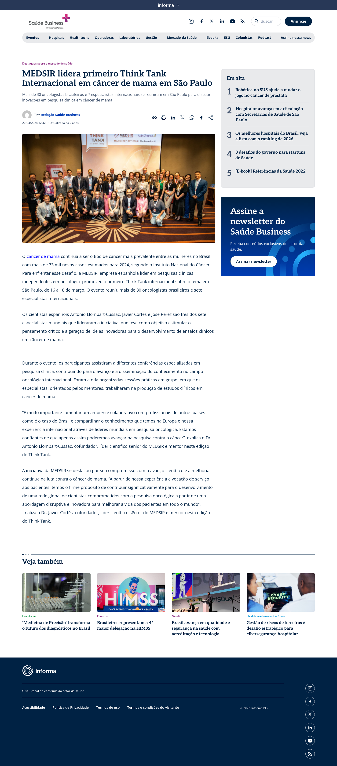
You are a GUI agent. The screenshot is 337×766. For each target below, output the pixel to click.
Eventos (32, 37)
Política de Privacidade (70, 707)
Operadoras (104, 37)
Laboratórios (129, 37)
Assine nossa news (296, 37)
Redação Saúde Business (60, 114)
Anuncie (298, 21)
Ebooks (212, 37)
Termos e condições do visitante (153, 707)
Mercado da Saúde (182, 37)
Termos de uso (108, 707)
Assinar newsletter (253, 261)
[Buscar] (257, 21)
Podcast (264, 37)
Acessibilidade (33, 707)
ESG (227, 37)
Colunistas (244, 37)
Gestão (151, 37)
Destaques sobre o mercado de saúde (47, 63)
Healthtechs (79, 37)
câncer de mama (43, 256)
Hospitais (56, 37)
